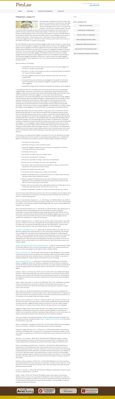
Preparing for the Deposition (86, 30)
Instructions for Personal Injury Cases (86, 49)
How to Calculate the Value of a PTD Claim (86, 53)
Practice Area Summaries (45, 11)
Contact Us (61, 11)
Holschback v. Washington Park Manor (26, 230)
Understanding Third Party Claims (86, 39)
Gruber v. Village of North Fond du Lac (50, 319)
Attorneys (30, 11)
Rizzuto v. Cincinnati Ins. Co (23, 252)
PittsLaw (26, 397)
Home (20, 11)
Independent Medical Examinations (86, 44)
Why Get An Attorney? (85, 25)
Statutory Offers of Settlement (86, 35)
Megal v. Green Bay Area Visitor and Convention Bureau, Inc (32, 245)
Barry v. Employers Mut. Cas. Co (24, 261)
